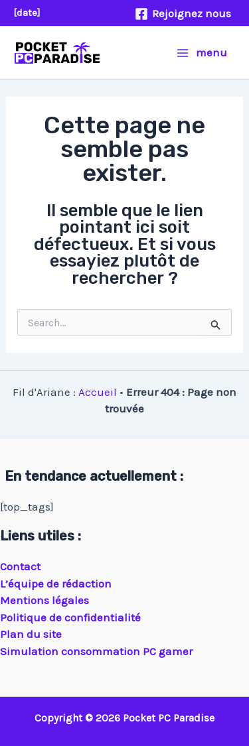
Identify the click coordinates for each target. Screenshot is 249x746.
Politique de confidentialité (70, 617)
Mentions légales (44, 600)
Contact (20, 566)
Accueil (97, 392)
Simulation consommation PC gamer (96, 651)
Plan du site (31, 634)
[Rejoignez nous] (183, 14)
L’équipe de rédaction (56, 583)
